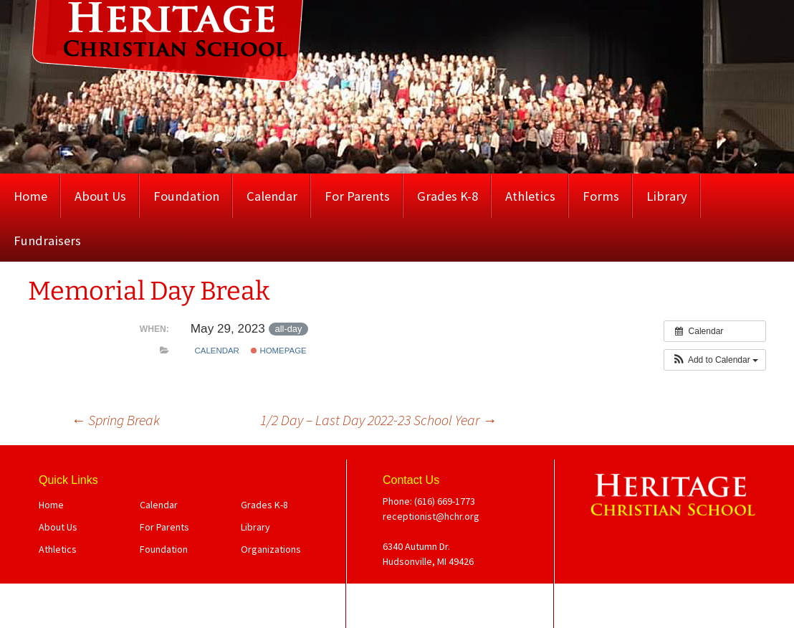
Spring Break (115, 420)
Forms (601, 196)
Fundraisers (47, 240)
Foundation (186, 196)
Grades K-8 (447, 196)
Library (666, 196)
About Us (100, 196)
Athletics (530, 196)
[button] (714, 360)
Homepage (278, 350)
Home (30, 196)
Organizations (271, 549)
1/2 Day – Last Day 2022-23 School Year (378, 420)
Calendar (272, 196)
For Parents (357, 196)
